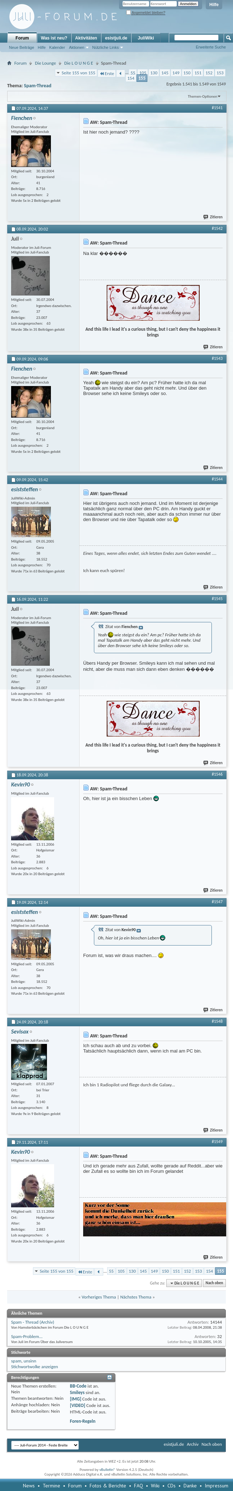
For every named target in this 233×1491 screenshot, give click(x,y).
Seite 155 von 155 (78, 72)
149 (176, 72)
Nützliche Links (105, 47)
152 (209, 72)
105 (142, 72)
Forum (22, 38)
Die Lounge (45, 63)
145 (164, 72)
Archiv (193, 1444)
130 (153, 72)
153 (220, 72)
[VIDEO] (77, 1405)
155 (142, 78)
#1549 (217, 1141)
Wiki (155, 1485)
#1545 (217, 598)
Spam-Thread (37, 86)
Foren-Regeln (82, 1421)
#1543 (217, 358)
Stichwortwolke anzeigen (34, 1366)
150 (187, 72)
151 (197, 72)
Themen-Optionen (202, 96)
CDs (171, 1485)
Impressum (216, 1485)
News (29, 1485)
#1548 (217, 1021)
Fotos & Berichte (108, 1485)
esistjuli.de (116, 38)
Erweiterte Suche (211, 47)
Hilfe (214, 4)
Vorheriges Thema (99, 1297)
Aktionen (76, 47)
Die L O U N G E (78, 63)
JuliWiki (146, 38)
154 (130, 78)
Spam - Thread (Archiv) (32, 1322)
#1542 (217, 228)
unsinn (30, 1361)
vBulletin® (107, 1469)
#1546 (217, 774)
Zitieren (213, 217)
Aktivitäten (86, 38)
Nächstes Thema (135, 1297)
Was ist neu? (54, 38)
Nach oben (214, 1283)
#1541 (217, 107)
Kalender (57, 47)
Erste (106, 73)
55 (132, 72)
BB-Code (78, 1386)
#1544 (217, 479)
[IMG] (75, 1399)
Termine (51, 1485)
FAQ (138, 1485)
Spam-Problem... (27, 1336)
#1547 (217, 901)
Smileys (77, 1392)
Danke (190, 1485)
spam (16, 1361)
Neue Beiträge (21, 47)
